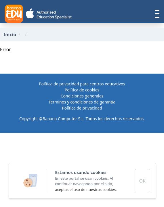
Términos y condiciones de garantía (82, 102)
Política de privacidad (82, 108)
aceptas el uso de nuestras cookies (85, 189)
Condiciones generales (82, 96)
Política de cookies (82, 90)
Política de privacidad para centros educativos (82, 84)
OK (142, 181)
